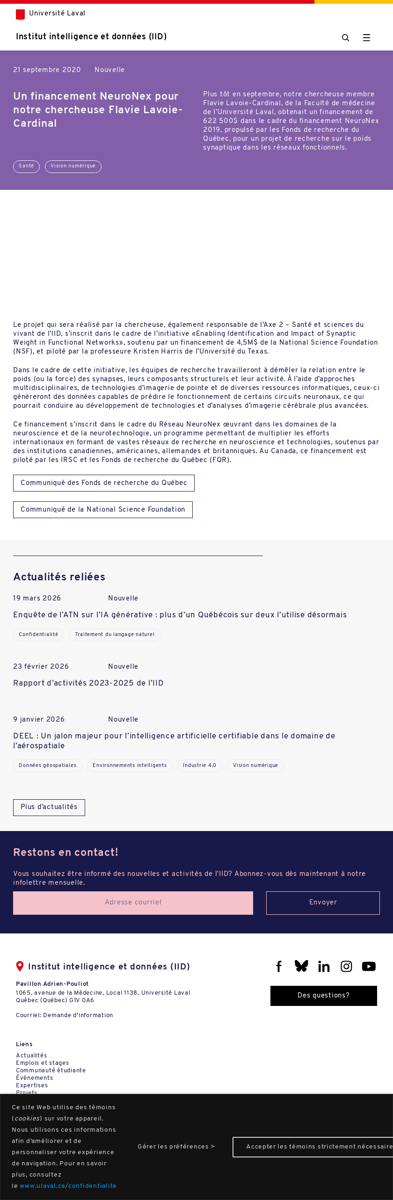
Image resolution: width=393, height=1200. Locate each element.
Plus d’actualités (49, 807)
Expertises (32, 1086)
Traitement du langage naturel (115, 634)
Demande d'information (78, 1015)
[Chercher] (345, 37)
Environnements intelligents (130, 765)
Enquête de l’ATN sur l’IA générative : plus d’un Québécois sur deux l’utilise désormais (180, 615)
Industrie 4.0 (200, 765)
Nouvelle (110, 70)
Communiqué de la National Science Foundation (103, 509)
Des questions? (324, 995)
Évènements (34, 1078)
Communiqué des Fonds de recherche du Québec (104, 483)
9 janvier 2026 (39, 719)
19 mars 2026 (37, 598)
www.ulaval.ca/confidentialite (68, 1186)
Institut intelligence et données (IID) (91, 37)
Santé (26, 166)
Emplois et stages (42, 1063)
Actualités (31, 1056)
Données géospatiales (47, 765)
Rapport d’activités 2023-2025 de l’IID (88, 683)
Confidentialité (38, 634)
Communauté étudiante (51, 1071)
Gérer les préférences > (176, 1146)
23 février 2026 (41, 667)
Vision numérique (73, 166)
